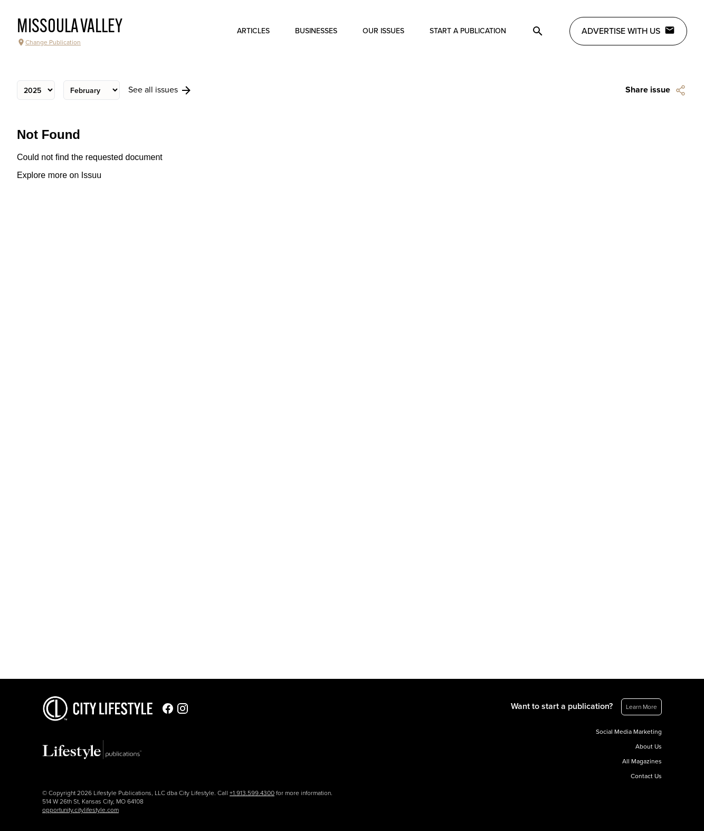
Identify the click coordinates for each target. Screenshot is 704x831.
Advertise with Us (628, 30)
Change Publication (49, 42)
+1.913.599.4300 (252, 793)
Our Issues (383, 30)
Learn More (641, 707)
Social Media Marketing (629, 731)
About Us (648, 746)
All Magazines (642, 761)
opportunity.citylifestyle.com (80, 810)
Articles (253, 30)
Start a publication (468, 30)
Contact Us (646, 776)
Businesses (316, 30)
